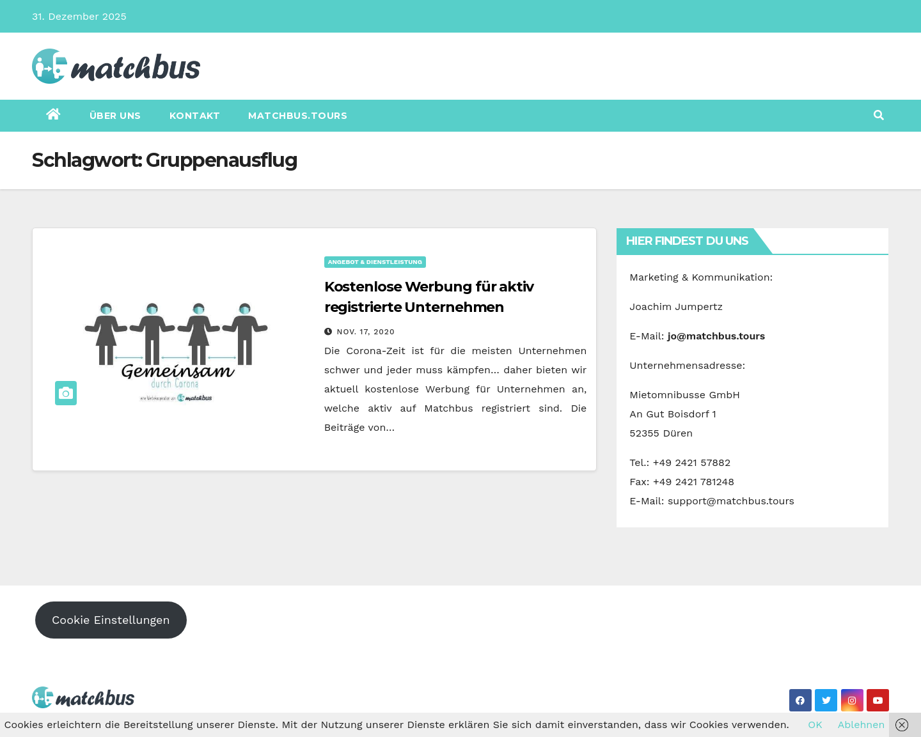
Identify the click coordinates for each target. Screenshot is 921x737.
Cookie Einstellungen (111, 619)
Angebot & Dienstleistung (375, 261)
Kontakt (195, 115)
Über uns (115, 115)
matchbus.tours (297, 115)
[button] (879, 115)
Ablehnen (861, 724)
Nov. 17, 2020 (366, 331)
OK (815, 724)
